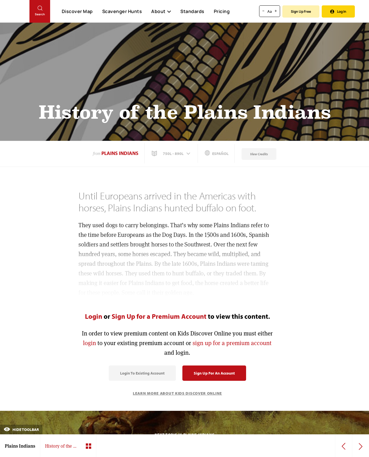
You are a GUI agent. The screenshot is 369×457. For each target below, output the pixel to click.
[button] (172, 153)
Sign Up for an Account (214, 373)
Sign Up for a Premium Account (159, 316)
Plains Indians (119, 153)
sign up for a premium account (232, 343)
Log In (338, 11)
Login (93, 316)
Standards (192, 11)
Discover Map (77, 11)
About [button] (161, 11)
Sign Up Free (301, 11)
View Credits (259, 154)
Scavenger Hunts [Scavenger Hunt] (122, 11)
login (89, 343)
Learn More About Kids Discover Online (177, 393)
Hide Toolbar (21, 429)
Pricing (222, 11)
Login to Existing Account (142, 373)
